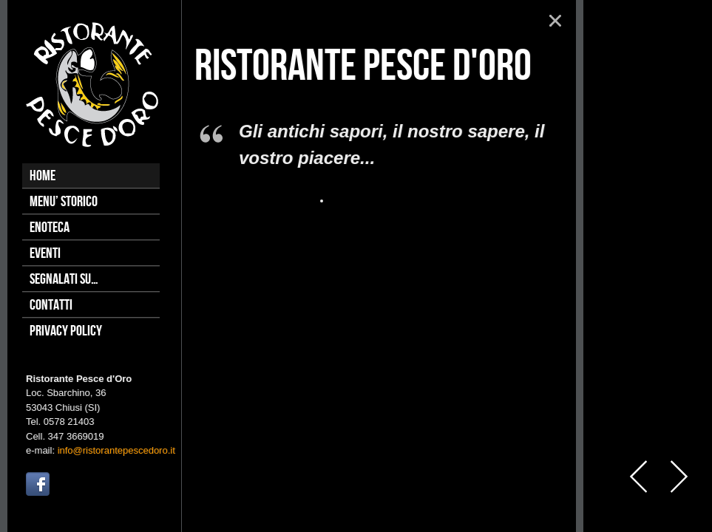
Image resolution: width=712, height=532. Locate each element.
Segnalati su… (64, 279)
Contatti (51, 305)
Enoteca (49, 227)
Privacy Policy (66, 331)
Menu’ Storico (64, 202)
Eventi (45, 253)
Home (42, 176)
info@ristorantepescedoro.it (116, 450)
